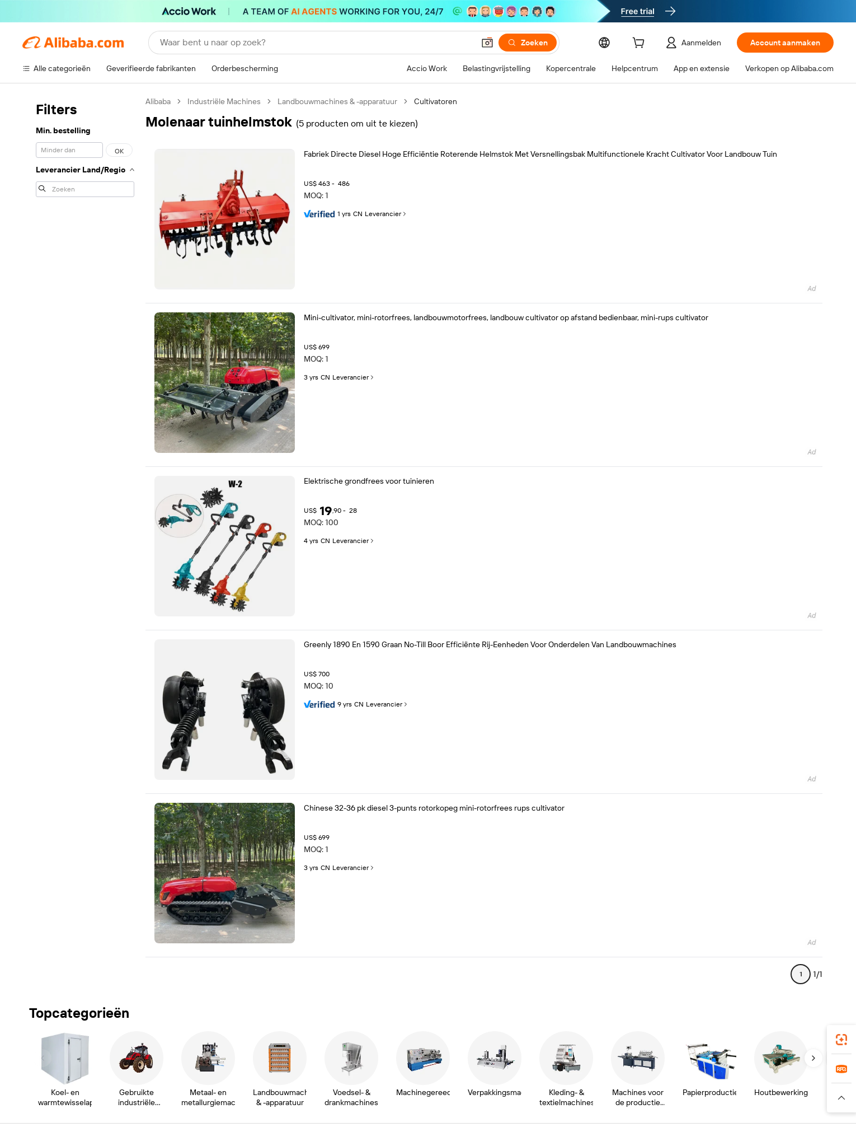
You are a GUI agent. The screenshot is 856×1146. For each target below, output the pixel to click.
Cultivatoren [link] (435, 101)
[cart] (640, 44)
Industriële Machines (224, 101)
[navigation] (85, 542)
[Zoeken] (527, 43)
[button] (487, 42)
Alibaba (158, 101)
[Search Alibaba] (316, 42)
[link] (841, 1039)
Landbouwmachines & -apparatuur (337, 101)
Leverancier (386, 214)
